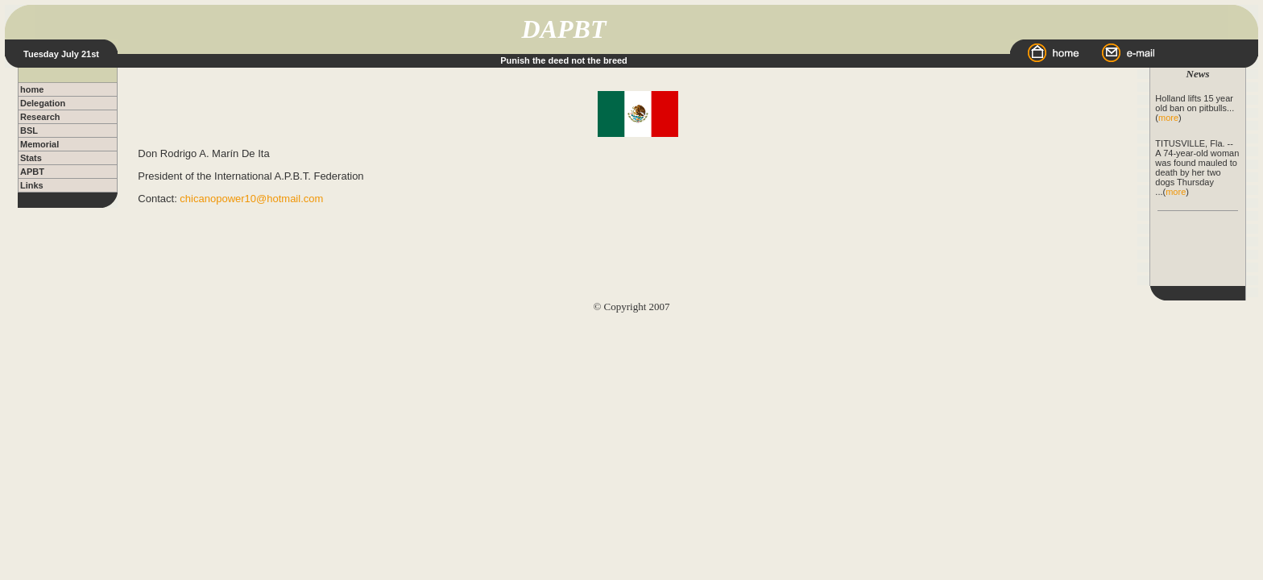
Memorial (39, 144)
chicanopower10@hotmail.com (251, 199)
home (31, 89)
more (1168, 117)
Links (31, 185)
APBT (32, 171)
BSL (29, 130)
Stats (31, 158)
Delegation (42, 103)
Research (40, 117)
